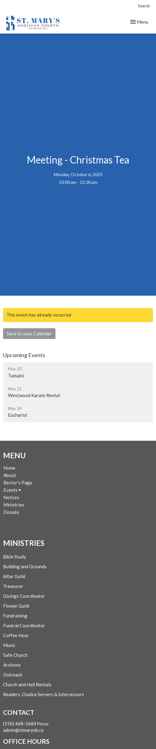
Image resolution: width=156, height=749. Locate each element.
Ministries (13, 504)
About (9, 475)
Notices (11, 497)
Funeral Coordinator (24, 625)
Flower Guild (16, 606)
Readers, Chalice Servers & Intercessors (43, 694)
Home (9, 468)
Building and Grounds (25, 566)
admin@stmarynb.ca (23, 730)
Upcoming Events (24, 355)
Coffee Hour (16, 635)
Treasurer (13, 586)
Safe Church (15, 655)
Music (9, 645)
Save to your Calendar (29, 333)
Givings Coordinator (24, 596)
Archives (12, 665)
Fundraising (15, 615)
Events (12, 490)
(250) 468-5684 (19, 723)
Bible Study (14, 556)
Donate (11, 512)
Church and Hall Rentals (27, 684)
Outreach (12, 674)
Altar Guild (14, 576)
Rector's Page (17, 482)
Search (144, 5)
